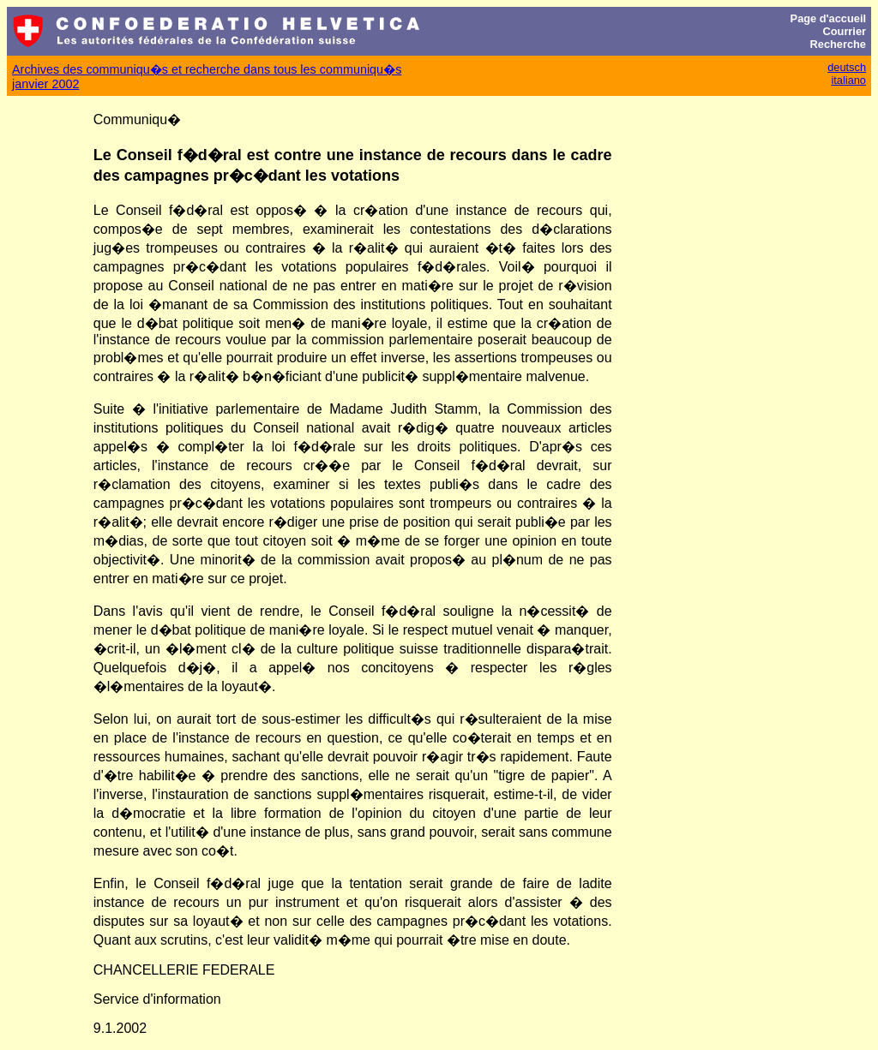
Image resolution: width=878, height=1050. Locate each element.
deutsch (846, 67)
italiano (848, 80)
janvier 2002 (45, 84)
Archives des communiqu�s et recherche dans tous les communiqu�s (206, 69)
